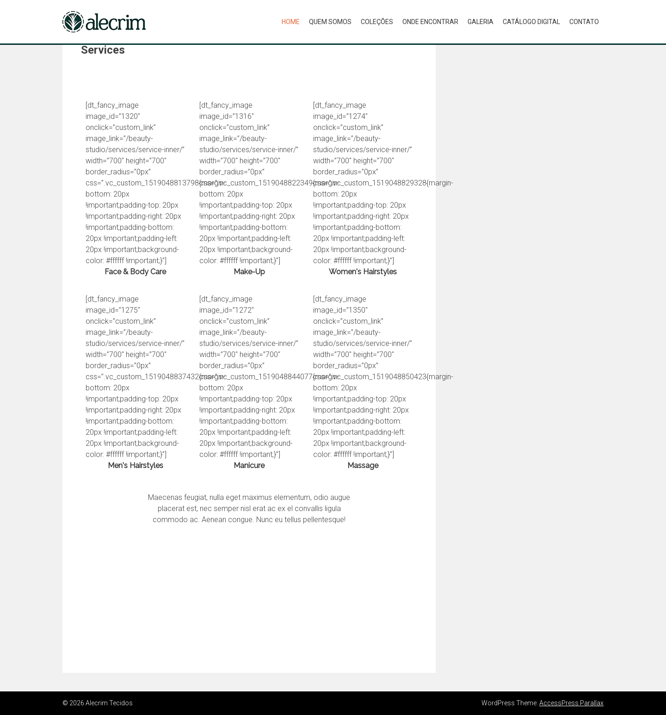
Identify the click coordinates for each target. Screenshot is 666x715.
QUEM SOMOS (330, 21)
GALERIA (480, 21)
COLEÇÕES (377, 21)
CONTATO (584, 21)
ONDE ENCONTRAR (430, 21)
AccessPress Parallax (571, 703)
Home (291, 21)
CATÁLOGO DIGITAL (531, 21)
